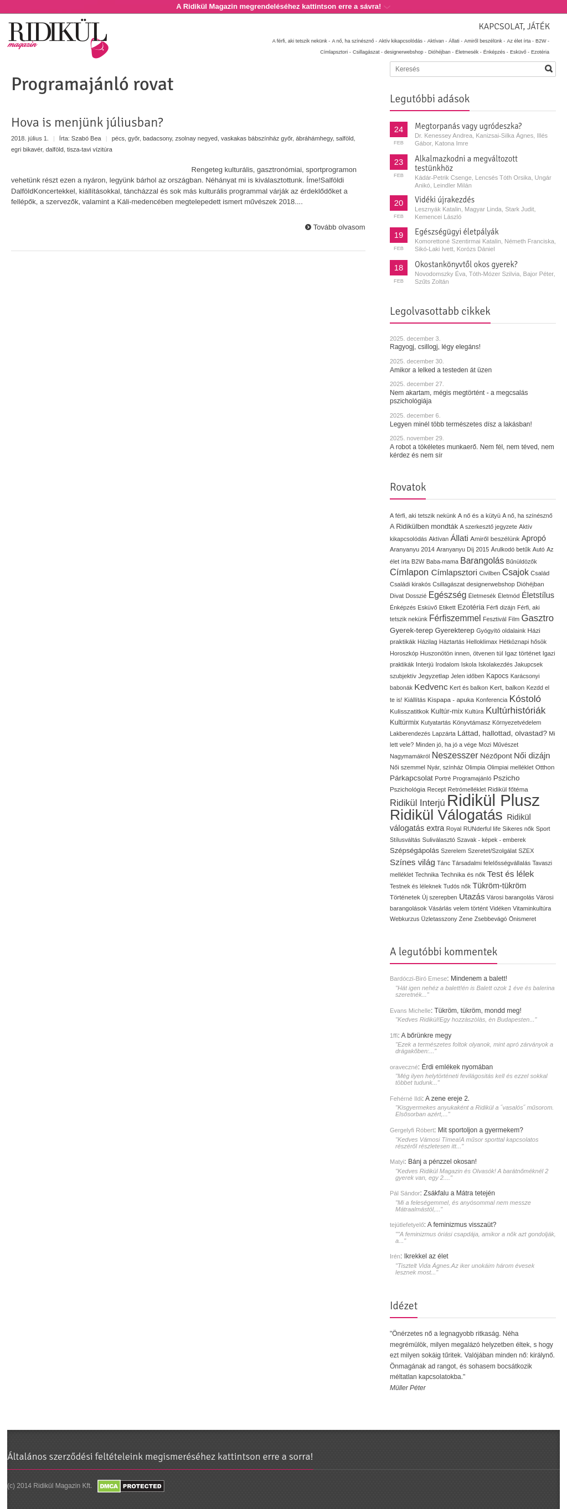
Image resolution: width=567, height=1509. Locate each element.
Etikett (447, 607)
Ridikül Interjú (417, 803)
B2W (417, 561)
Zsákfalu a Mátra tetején (459, 1193)
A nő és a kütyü (479, 515)
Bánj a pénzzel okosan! (442, 1161)
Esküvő (427, 607)
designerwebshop (491, 584)
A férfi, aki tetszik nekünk (423, 515)
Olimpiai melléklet (510, 767)
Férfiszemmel (455, 618)
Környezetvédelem (517, 722)
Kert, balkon (507, 687)
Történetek (405, 897)
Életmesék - (468, 52)
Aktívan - (437, 41)
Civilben (489, 573)
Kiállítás (415, 699)
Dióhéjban (530, 584)
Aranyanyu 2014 (412, 549)
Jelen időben (467, 676)
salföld (345, 138)
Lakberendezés (410, 733)
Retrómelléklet (467, 789)
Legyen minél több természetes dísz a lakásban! (461, 424)
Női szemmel (407, 767)
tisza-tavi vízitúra (89, 149)
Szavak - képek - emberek (491, 839)
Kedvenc (430, 686)
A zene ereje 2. (447, 1098)
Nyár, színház (445, 767)
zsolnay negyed (196, 138)
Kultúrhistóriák (515, 710)
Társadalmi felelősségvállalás (491, 863)
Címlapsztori (454, 572)
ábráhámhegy (314, 138)
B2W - (542, 41)
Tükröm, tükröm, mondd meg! (477, 1010)
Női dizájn (532, 755)
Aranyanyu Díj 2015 (462, 549)
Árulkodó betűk (511, 549)
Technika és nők (463, 874)
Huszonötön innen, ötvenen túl (461, 653)
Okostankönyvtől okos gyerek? (466, 264)
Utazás (471, 896)
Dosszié (415, 595)
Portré (443, 778)
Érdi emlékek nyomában (457, 1067)
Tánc (443, 863)
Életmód (509, 595)
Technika (427, 874)
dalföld (54, 149)
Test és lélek (510, 873)
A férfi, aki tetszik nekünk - (301, 41)
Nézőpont (496, 756)
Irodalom (447, 664)
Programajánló (472, 778)
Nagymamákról (410, 756)
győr (134, 138)
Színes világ (412, 862)
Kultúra (474, 711)
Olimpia (475, 767)
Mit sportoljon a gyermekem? (480, 1130)
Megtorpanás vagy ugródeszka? (468, 126)
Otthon (545, 767)
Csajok (515, 572)
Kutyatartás (436, 722)
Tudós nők (457, 886)
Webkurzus (404, 918)
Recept (436, 789)
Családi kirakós (410, 584)
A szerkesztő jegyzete (488, 526)
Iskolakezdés (495, 664)
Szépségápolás (414, 850)
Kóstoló (525, 698)
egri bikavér (26, 149)
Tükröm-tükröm (499, 885)
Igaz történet (523, 653)
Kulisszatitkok (409, 711)
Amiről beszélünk (494, 538)
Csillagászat (448, 584)
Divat (397, 595)
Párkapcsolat (411, 778)
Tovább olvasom (339, 227)
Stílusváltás (405, 839)
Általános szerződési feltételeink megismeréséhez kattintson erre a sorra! (160, 1456)
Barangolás (482, 560)
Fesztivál (495, 619)
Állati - (455, 41)
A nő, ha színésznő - (354, 41)
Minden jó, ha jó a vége (446, 744)
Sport (543, 828)
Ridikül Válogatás (448, 814)
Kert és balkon (469, 687)
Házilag (427, 641)
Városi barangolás (510, 897)
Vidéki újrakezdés (445, 200)
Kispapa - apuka (450, 699)
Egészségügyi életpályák (457, 232)
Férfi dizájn (500, 607)
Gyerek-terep (411, 630)
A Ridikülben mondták (425, 526)
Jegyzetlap (433, 675)
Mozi (485, 744)
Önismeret (522, 918)
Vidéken (500, 908)
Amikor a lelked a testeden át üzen (441, 370)
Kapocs (498, 676)
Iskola (469, 664)
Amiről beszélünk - (484, 41)
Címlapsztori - (335, 52)
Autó (539, 549)
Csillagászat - (368, 52)
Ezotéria (540, 52)
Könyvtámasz (471, 722)
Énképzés (403, 607)
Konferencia (491, 699)
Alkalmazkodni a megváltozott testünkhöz (466, 164)
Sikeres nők (518, 828)
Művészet (505, 744)
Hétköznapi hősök (523, 641)
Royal (453, 828)
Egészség (448, 595)
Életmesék (482, 595)
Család (539, 573)
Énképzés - (495, 52)
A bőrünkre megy (426, 1035)
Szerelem (453, 850)
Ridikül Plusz (493, 800)
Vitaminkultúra (532, 908)
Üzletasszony (439, 918)
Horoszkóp (404, 653)
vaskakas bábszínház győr (256, 138)
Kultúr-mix (447, 711)
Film (513, 619)
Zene (466, 918)
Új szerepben (439, 897)
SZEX (526, 850)
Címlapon (410, 572)
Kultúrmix (404, 722)
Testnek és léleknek (415, 886)
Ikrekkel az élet (426, 1256)
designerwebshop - (405, 52)
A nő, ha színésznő (527, 515)
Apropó (534, 538)
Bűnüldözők (521, 561)
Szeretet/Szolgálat (492, 850)
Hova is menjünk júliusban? (87, 122)
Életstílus (538, 595)
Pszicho (506, 778)
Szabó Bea (86, 138)
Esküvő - (519, 52)
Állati (459, 538)
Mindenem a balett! (479, 978)
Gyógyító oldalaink (500, 630)
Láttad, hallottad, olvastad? (502, 733)
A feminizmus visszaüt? (462, 1225)
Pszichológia (407, 789)
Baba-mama (442, 561)
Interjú (425, 664)
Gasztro (538, 618)
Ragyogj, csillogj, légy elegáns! (435, 347)
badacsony (157, 138)
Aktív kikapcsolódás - (402, 41)
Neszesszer (455, 755)
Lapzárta (443, 733)
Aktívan (439, 538)
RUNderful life (482, 828)
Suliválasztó (438, 839)
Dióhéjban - (440, 52)
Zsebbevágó (491, 918)
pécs (118, 138)
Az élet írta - (520, 41)
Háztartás (452, 641)
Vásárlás (440, 908)
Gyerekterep (454, 630)
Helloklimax (481, 641)
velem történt (470, 908)
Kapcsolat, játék (514, 26)
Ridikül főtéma (508, 789)
